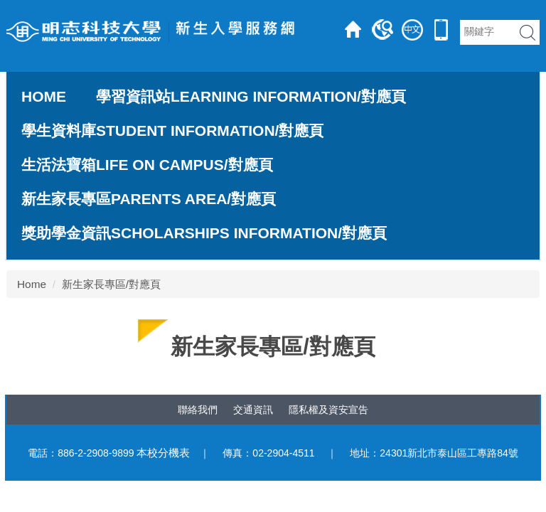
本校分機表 (163, 453)
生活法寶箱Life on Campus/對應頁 (147, 165)
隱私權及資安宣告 (328, 409)
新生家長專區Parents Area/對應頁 (148, 199)
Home (43, 97)
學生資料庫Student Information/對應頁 (172, 131)
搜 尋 (527, 32)
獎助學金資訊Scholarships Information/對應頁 (204, 233)
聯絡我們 (198, 409)
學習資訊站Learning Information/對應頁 (251, 97)
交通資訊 (253, 409)
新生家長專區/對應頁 (111, 284)
